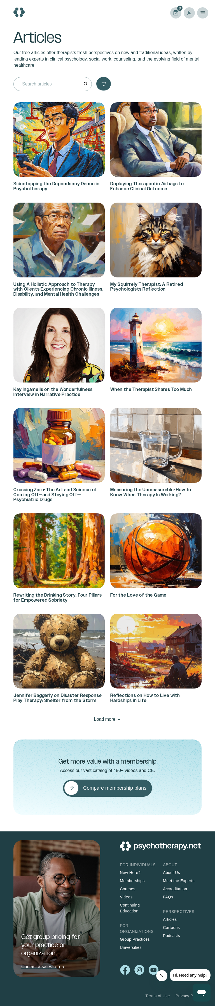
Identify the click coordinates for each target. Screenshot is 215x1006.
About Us (171, 872)
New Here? (130, 872)
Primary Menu (202, 12)
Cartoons (171, 927)
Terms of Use (157, 996)
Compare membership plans (114, 788)
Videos (126, 897)
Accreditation (175, 889)
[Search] (85, 84)
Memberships (132, 880)
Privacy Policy (189, 996)
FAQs (168, 897)
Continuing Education (130, 908)
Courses (127, 889)
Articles (170, 919)
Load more (105, 719)
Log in (189, 12)
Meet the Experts (179, 880)
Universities (130, 947)
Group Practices (135, 939)
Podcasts (171, 935)
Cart (175, 12)
